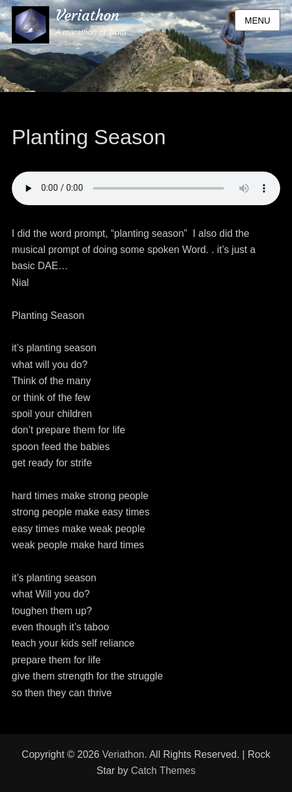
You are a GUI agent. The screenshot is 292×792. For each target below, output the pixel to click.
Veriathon (87, 15)
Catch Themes (163, 770)
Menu (257, 20)
